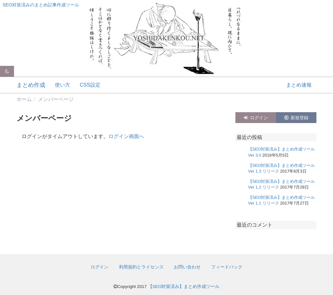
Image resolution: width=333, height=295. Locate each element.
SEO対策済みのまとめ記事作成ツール (41, 4)
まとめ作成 (31, 85)
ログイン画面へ (126, 136)
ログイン (255, 117)
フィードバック (226, 266)
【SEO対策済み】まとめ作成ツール (184, 286)
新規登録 (296, 117)
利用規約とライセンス (141, 266)
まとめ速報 (299, 85)
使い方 (62, 85)
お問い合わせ (187, 266)
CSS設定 (90, 85)
